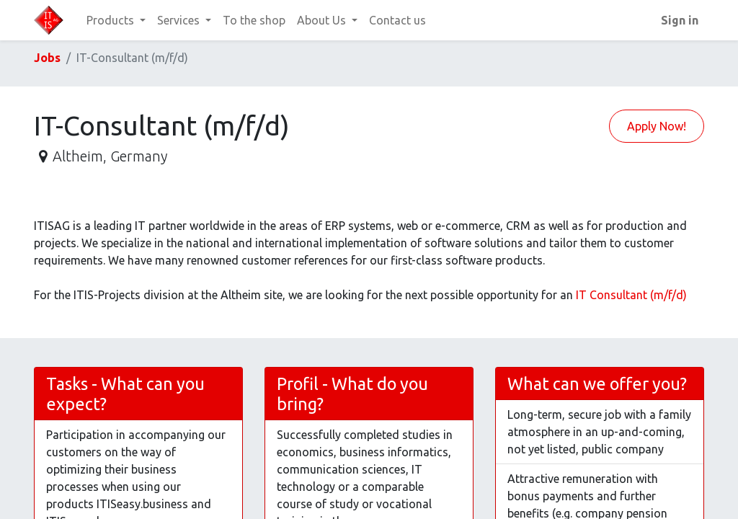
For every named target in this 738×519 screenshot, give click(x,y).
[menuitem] (254, 20)
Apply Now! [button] (656, 126)
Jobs (47, 57)
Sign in (679, 20)
